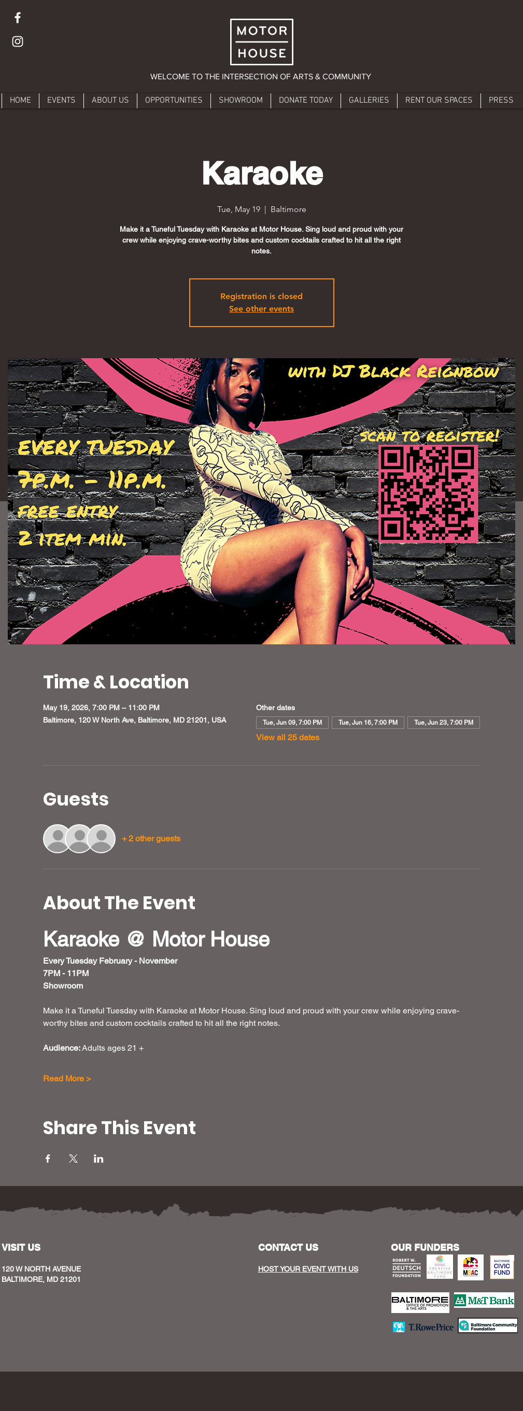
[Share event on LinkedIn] (99, 1158)
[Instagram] (17, 41)
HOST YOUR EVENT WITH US (308, 1269)
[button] (261, 77)
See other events (261, 309)
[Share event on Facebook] (48, 1158)
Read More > (67, 1078)
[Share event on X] (73, 1158)
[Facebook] (17, 17)
